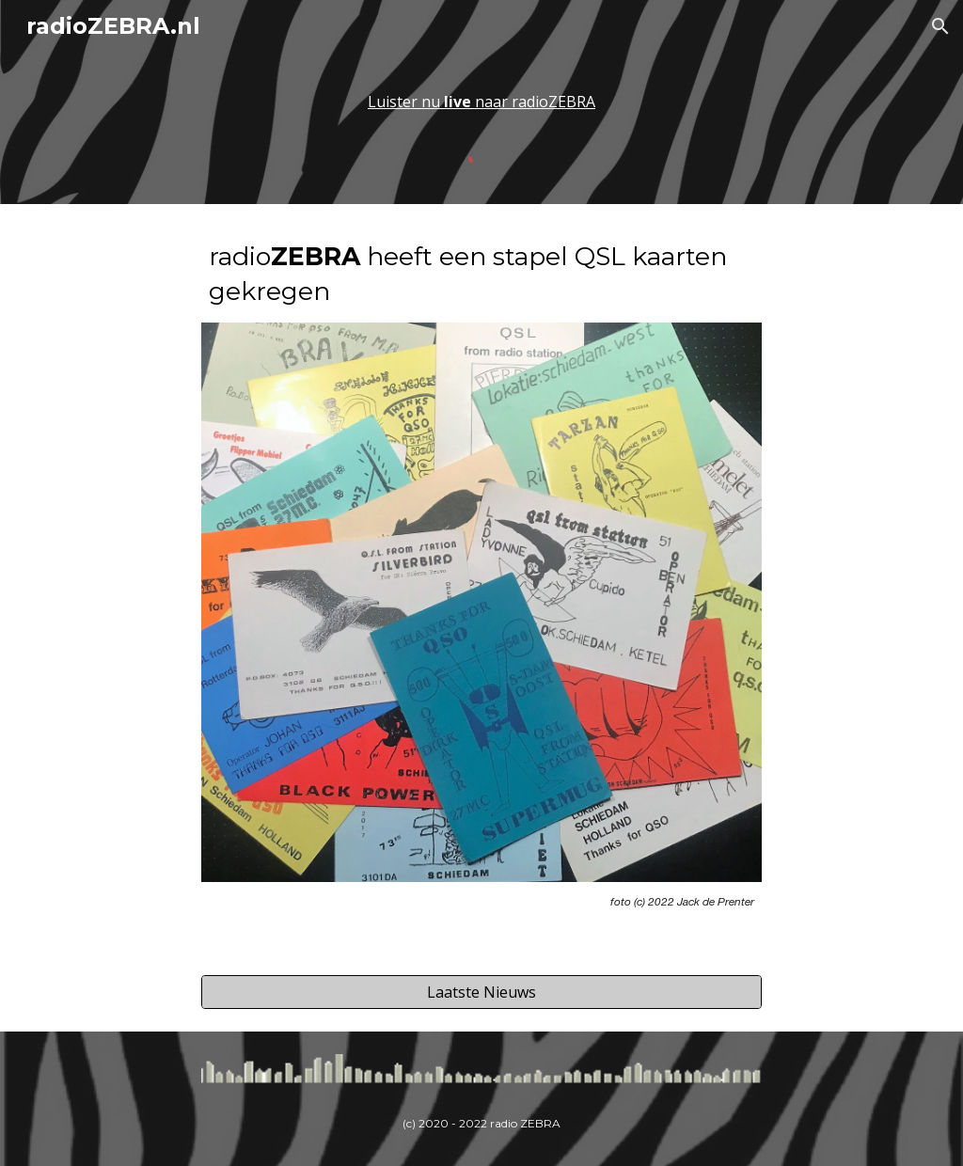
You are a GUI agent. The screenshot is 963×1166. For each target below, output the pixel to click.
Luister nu (406, 101)
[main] (481, 101)
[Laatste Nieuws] (481, 992)
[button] (940, 26)
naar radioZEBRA (535, 101)
